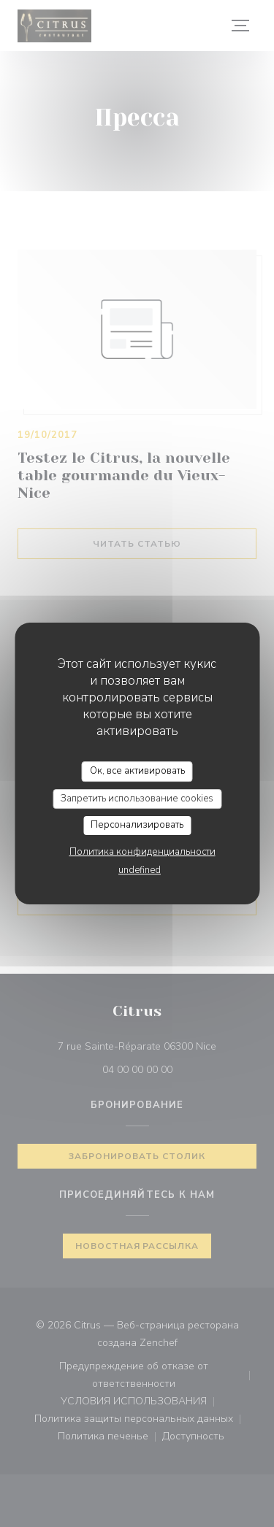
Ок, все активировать (137, 770)
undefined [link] (139, 870)
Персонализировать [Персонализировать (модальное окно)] (137, 824)
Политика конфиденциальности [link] (142, 851)
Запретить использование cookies (137, 798)
